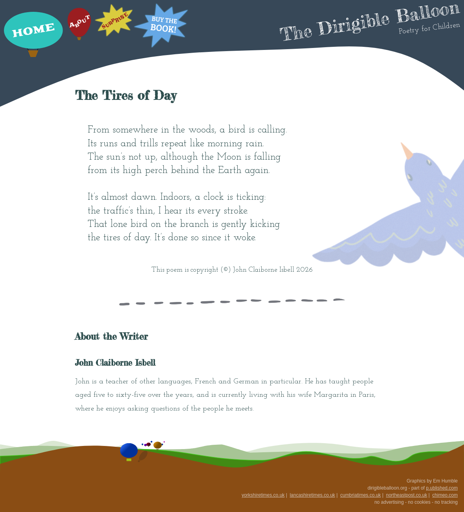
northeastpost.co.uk (406, 495)
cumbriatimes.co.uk (360, 495)
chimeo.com (445, 495)
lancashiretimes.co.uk (312, 495)
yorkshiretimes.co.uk (263, 495)
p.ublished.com (442, 488)
